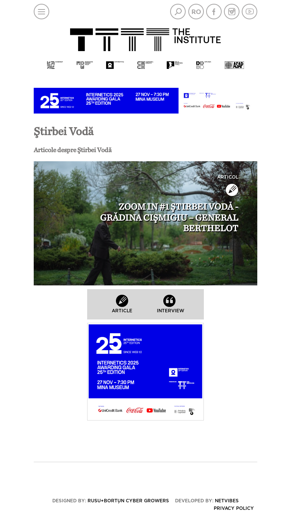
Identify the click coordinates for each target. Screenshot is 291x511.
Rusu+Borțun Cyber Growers (128, 501)
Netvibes (227, 501)
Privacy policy (234, 508)
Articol (227, 177)
